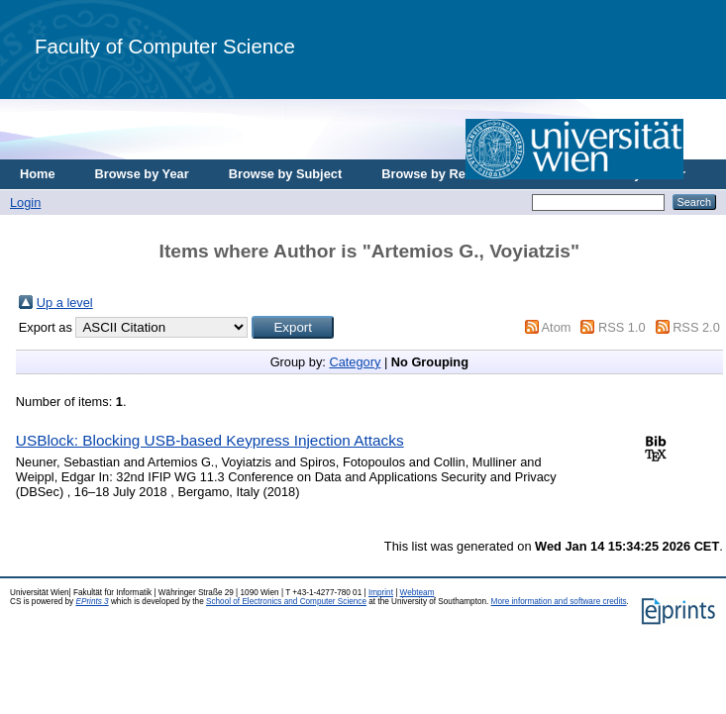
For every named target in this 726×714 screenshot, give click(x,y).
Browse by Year (142, 173)
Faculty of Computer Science (165, 46)
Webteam (417, 592)
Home (37, 173)
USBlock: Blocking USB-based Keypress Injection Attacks (210, 440)
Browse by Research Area (459, 173)
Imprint (380, 592)
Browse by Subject (286, 173)
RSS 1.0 (622, 327)
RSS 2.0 (696, 327)
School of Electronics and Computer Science (286, 601)
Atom (556, 327)
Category (354, 362)
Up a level (65, 302)
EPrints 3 (91, 601)
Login (25, 202)
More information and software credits (559, 601)
